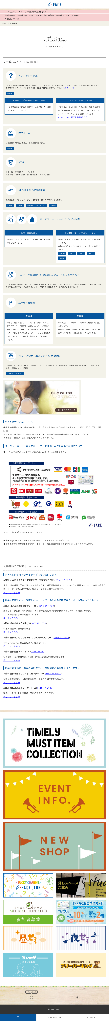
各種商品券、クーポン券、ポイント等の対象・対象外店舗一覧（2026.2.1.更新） (42, 15)
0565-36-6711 (53, 673)
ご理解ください (12, 19)
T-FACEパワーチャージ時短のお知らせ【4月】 (27, 11)
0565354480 (37, 651)
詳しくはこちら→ (11, 592)
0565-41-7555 (61, 637)
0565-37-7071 (63, 580)
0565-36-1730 (46, 605)
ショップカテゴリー (54, 1017)
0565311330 (39, 623)
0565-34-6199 (67, 88)
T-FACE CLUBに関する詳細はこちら (72, 117)
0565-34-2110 (45, 687)
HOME (3, 23)
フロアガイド (90, 1017)
